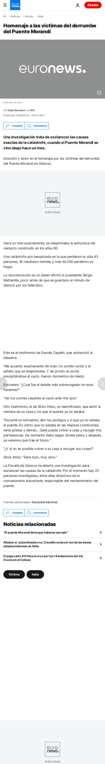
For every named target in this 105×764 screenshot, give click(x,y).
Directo (93, 5)
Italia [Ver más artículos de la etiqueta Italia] (35, 574)
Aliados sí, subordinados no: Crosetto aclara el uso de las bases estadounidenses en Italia (47, 544)
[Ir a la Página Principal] (15, 5)
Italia (40, 16)
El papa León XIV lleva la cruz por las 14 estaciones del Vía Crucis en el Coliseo (43, 558)
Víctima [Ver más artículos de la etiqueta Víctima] (14, 574)
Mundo (29, 16)
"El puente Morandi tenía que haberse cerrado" (35, 532)
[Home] (4, 16)
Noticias (15, 16)
